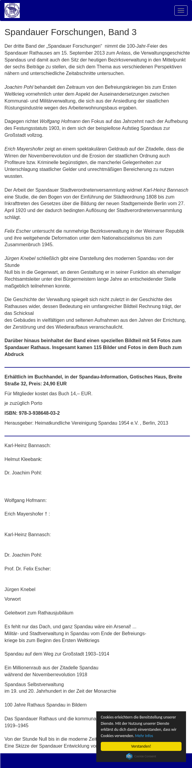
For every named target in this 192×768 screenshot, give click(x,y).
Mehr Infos (144, 735)
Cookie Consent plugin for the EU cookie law (141, 756)
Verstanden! (141, 746)
